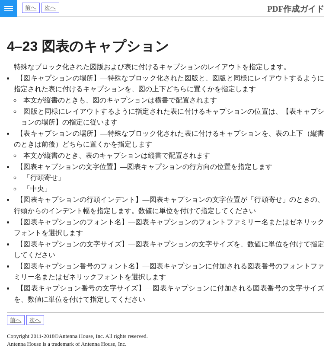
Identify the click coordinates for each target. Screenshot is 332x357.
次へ (50, 8)
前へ (30, 8)
